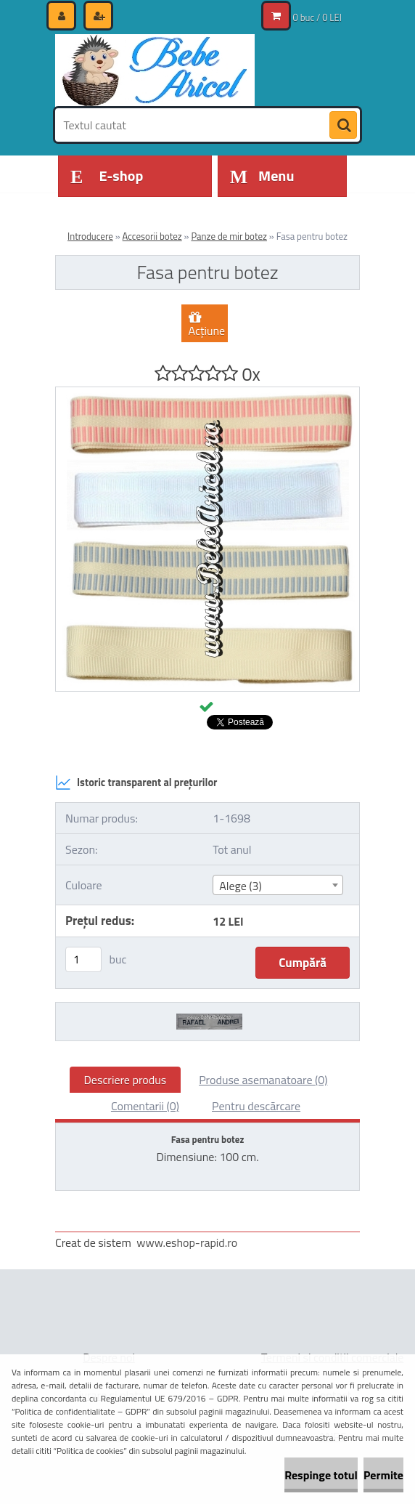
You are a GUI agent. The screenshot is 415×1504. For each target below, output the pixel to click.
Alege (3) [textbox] (240, 885)
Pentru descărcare (256, 1106)
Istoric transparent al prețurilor (136, 783)
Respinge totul (321, 1475)
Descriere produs (125, 1079)
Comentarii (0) (145, 1106)
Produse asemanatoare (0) (263, 1079)
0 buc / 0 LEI (317, 17)
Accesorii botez (152, 236)
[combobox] (277, 885)
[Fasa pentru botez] (207, 393)
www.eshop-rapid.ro (186, 1242)
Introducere (90, 236)
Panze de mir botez (229, 236)
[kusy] (83, 959)
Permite (383, 1475)
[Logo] (155, 70)
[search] (343, 126)
